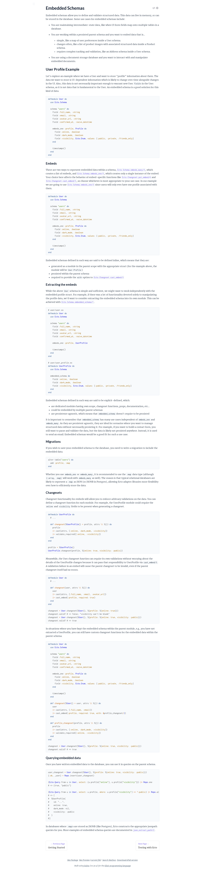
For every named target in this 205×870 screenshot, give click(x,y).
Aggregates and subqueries (15, 77)
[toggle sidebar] (37, 4)
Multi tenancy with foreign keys (17, 99)
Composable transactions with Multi (19, 80)
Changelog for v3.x (11, 31)
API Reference (8, 27)
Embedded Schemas (11, 44)
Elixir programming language (138, 866)
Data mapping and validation (15, 88)
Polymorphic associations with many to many (19, 106)
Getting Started (9, 41)
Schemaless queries (11, 114)
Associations (8, 67)
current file (116, 860)
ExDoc (107, 866)
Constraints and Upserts (13, 84)
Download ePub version (148, 860)
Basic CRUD (8, 63)
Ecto (13, 10)
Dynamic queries (10, 91)
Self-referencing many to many (16, 102)
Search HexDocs (130, 860)
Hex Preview (105, 860)
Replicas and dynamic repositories (18, 110)
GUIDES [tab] (6, 19)
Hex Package (93, 860)
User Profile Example (14, 49)
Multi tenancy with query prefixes (18, 95)
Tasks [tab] (30, 19)
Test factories (8, 117)
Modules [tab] (17, 19)
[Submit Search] (4, 4)
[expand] (38, 27)
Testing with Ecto (10, 54)
